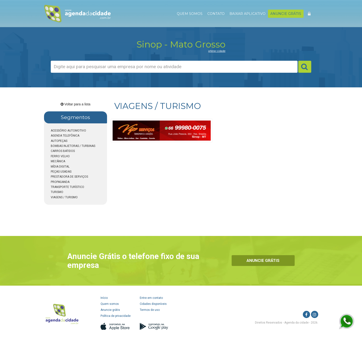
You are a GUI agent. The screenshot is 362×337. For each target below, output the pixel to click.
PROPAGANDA (60, 182)
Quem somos (110, 304)
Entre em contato (151, 298)
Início (104, 298)
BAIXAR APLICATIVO (247, 14)
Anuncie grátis (110, 310)
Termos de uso (150, 310)
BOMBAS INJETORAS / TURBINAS (73, 146)
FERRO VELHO (60, 156)
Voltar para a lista (75, 104)
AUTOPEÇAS (59, 141)
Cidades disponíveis (153, 304)
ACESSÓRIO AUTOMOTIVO (68, 130)
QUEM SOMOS (190, 14)
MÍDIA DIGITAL (60, 166)
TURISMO (57, 192)
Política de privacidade (116, 316)
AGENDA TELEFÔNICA (65, 135)
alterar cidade (216, 50)
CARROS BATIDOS (63, 151)
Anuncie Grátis (263, 260)
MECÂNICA (58, 161)
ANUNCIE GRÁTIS (285, 14)
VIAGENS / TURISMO (64, 197)
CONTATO (216, 14)
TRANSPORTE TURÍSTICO (67, 187)
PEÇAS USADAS (61, 171)
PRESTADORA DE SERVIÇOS (69, 176)
